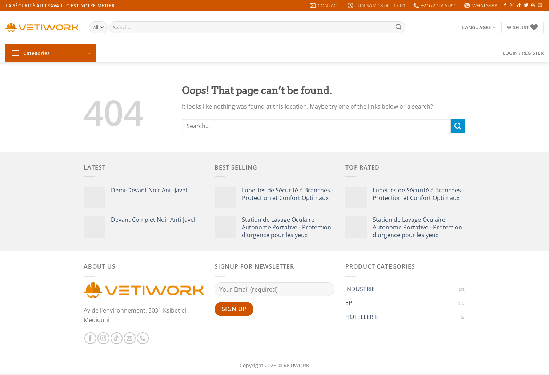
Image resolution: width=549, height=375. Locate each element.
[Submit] (398, 27)
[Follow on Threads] (533, 5)
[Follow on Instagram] (512, 5)
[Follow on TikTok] (519, 5)
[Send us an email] (540, 5)
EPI (349, 303)
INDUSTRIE (360, 289)
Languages (479, 27)
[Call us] (143, 338)
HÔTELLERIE (361, 317)
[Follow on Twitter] (526, 5)
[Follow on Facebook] (505, 5)
